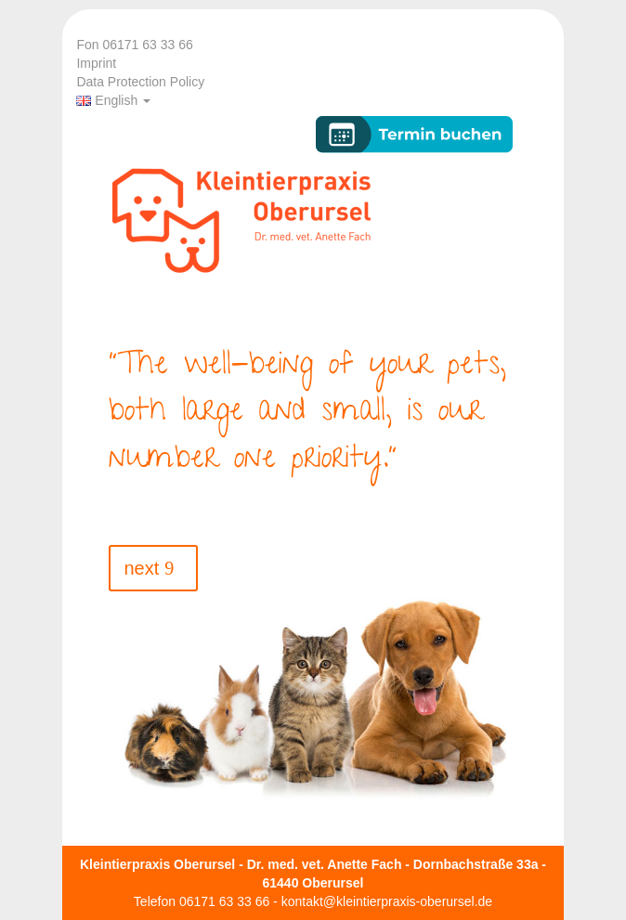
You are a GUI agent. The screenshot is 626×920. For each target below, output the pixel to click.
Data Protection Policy (140, 81)
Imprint (96, 63)
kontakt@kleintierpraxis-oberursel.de (386, 901)
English (113, 100)
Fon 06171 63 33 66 (134, 44)
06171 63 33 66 (224, 901)
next (141, 568)
